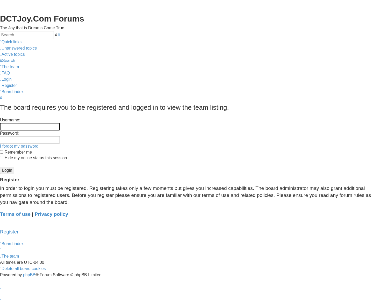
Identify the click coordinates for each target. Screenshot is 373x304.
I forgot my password (19, 146)
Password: (9, 133)
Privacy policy (51, 214)
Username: (10, 120)
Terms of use (15, 214)
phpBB (29, 275)
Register (9, 231)
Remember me (16, 152)
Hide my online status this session (33, 158)
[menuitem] (18, 48)
